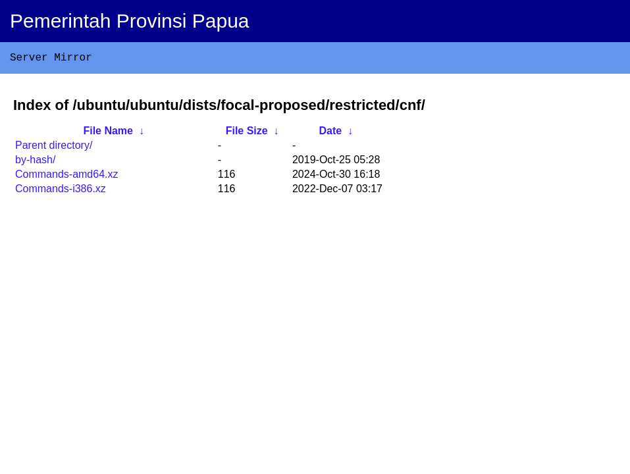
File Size (247, 133)
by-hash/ (35, 162)
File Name (108, 133)
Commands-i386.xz (60, 191)
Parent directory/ (53, 147)
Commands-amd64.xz (66, 176)
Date (330, 133)
